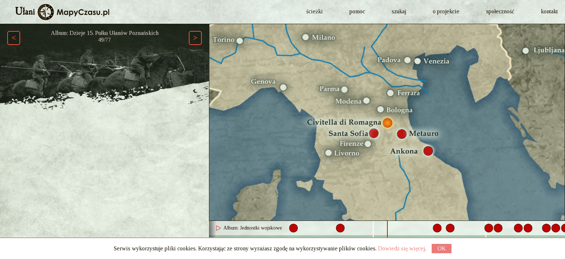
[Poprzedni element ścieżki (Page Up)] (13, 38)
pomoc (357, 11)
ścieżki (314, 11)
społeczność (500, 11)
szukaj (399, 11)
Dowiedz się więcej (401, 248)
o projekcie (446, 11)
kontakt (549, 11)
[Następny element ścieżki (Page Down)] (195, 38)
